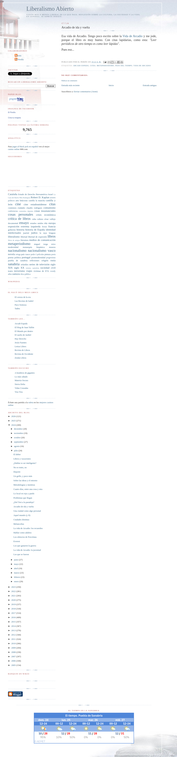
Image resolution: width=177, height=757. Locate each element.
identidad (51, 229)
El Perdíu (20, 59)
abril (16, 568)
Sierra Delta (20, 384)
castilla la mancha (37, 200)
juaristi (26, 233)
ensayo (24, 223)
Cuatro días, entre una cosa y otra (27, 489)
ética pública (25, 274)
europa (51, 223)
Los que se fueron (21, 554)
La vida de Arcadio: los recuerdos (28, 528)
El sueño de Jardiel (23, 335)
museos (52, 247)
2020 (13, 600)
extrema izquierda (30, 226)
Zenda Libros (20, 358)
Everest (16, 541)
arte (17, 200)
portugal (26, 257)
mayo (16, 564)
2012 (13, 634)
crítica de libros (19, 218)
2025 (13, 420)
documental (13, 223)
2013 (13, 630)
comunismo (49, 207)
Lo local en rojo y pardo (23, 493)
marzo (17, 572)
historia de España (35, 229)
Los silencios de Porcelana (24, 537)
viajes (29, 270)
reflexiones (34, 260)
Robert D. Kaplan (40, 197)
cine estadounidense (35, 204)
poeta (53, 254)
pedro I (34, 254)
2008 (13, 652)
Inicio (111, 85)
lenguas (52, 233)
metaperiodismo (105, 66)
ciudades (21, 208)
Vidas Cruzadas (21, 388)
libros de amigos (14, 240)
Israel (50, 194)
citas (93, 66)
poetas (11, 257)
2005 (13, 665)
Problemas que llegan (22, 498)
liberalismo (14, 236)
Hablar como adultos (22, 532)
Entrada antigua (149, 85)
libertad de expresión (37, 237)
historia (20, 229)
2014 (13, 626)
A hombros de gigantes (25, 373)
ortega (18, 254)
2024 (13, 425)
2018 (13, 608)
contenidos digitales (26, 211)
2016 (13, 617)
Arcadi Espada (21, 323)
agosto (17, 446)
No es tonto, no (20, 467)
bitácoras (24, 200)
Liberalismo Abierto (50, 9)
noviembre (19, 433)
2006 (13, 661)
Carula (18, 55)
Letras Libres (20, 346)
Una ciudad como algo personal (27, 511)
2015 (13, 621)
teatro (10, 271)
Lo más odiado (21, 376)
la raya (43, 233)
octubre (17, 437)
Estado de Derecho (26, 194)
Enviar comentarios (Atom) (86, 91)
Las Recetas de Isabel (24, 301)
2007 (13, 656)
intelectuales (14, 232)
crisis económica (46, 214)
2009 (13, 648)
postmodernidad (38, 257)
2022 (13, 591)
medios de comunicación (42, 240)
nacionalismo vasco (42, 250)
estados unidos (36, 223)
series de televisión (39, 264)
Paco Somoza (20, 305)
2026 (13, 416)
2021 (13, 595)
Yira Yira (19, 392)
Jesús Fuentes (21, 342)
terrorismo (19, 270)
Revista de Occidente (24, 354)
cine (18, 204)
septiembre (19, 442)
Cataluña (12, 194)
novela (11, 254)
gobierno (12, 229)
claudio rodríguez (34, 208)
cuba (34, 219)
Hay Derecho (20, 338)
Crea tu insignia (14, 118)
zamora (16, 273)
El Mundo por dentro (24, 331)
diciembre (18, 429)
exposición (13, 226)
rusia (53, 260)
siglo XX (19, 267)
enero (16, 581)
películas (40, 254)
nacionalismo (17, 250)
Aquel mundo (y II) (21, 515)
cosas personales (20, 214)
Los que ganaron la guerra (24, 545)
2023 (13, 587)
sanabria (14, 264)
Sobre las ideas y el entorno (25, 480)
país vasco (25, 254)
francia (52, 226)
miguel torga (41, 244)
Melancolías (18, 524)
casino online (14, 149)
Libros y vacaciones (22, 458)
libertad (24, 237)
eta (45, 223)
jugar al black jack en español (25, 146)
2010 (13, 643)
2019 (13, 604)
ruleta (30, 402)
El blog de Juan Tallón (24, 327)
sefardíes (24, 264)
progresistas (51, 258)
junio (16, 559)
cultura (40, 219)
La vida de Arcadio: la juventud (27, 550)
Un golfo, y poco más (22, 476)
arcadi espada (81, 66)
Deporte (16, 472)
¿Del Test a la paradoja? (23, 502)
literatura (24, 240)
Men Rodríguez (24, 198)
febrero (17, 577)
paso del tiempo (123, 66)
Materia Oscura (21, 380)
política (17, 257)
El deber (17, 454)
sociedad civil (48, 267)
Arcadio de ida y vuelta (23, 506)
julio (16, 450)
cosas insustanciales (45, 210)
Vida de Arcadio (132, 36)
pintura (48, 254)
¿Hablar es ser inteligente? (24, 463)
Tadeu (17, 308)
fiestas (44, 227)
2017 (13, 613)
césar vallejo (50, 219)
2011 (13, 639)
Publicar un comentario (69, 81)
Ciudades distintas (21, 519)
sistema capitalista (32, 268)
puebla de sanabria (18, 260)
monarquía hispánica (34, 247)
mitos (53, 244)
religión (45, 260)
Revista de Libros (22, 350)
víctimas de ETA (41, 271)
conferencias (13, 211)
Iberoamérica (41, 194)
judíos (34, 232)
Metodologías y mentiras (24, 485)
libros (51, 236)
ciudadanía (12, 208)
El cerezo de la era (23, 297)
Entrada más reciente (70, 85)
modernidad (13, 247)
